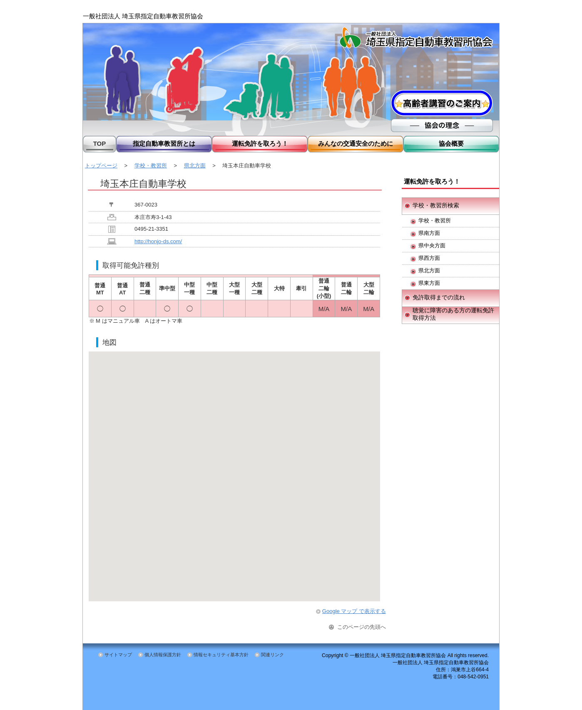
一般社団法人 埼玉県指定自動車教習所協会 (143, 16)
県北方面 (195, 165)
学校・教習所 (150, 165)
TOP (99, 143)
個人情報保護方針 (162, 654)
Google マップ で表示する (354, 611)
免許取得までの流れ (439, 297)
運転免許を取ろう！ (260, 143)
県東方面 (429, 283)
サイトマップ (118, 654)
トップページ (101, 165)
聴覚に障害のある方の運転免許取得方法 (453, 314)
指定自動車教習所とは (164, 143)
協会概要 (451, 143)
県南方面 (429, 233)
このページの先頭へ (361, 627)
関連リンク (272, 654)
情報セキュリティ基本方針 (221, 654)
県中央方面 (431, 245)
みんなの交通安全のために (355, 143)
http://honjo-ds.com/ (158, 241)
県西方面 (429, 258)
